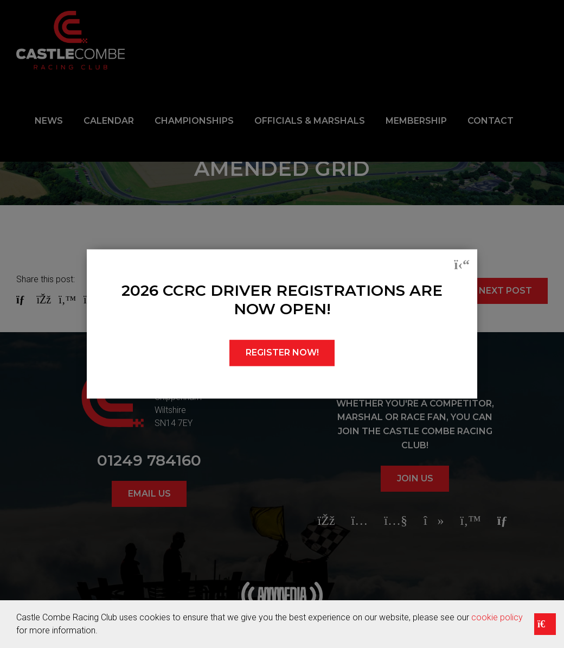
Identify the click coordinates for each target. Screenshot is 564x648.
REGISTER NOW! (282, 353)
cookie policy (497, 617)
